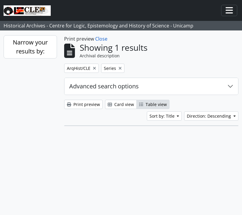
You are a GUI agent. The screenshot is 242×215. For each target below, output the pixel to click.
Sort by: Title (162, 116)
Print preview (83, 104)
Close (101, 39)
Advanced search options (104, 86)
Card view (121, 104)
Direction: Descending (209, 116)
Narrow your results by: (30, 46)
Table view (153, 104)
